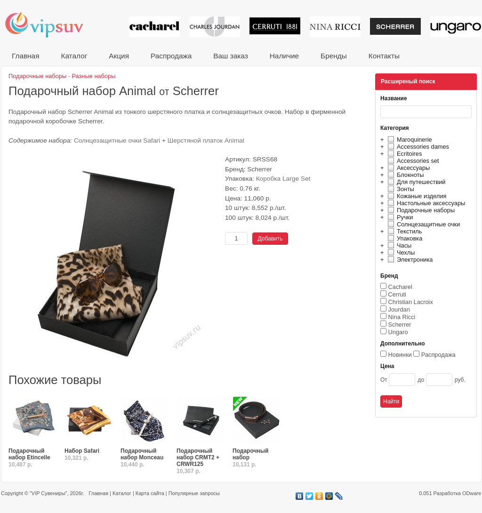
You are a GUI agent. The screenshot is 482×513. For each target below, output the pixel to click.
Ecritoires (403, 153)
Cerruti (397, 294)
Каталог (74, 56)
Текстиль (403, 231)
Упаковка (403, 238)
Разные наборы (94, 76)
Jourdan (399, 309)
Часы (398, 245)
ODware (471, 493)
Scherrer (399, 324)
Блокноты (404, 174)
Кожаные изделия (415, 196)
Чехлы (400, 252)
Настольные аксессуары (425, 203)
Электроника (409, 259)
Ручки (399, 217)
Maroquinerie (408, 139)
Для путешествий (415, 181)
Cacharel (400, 286)
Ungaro (398, 332)
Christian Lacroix (410, 301)
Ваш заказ (230, 56)
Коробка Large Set (283, 178)
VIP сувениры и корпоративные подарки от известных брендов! (50, 25)
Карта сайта (150, 493)
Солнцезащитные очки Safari (117, 140)
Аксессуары (407, 167)
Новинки (400, 354)
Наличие (284, 56)
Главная (25, 56)
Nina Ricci (402, 317)
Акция (119, 56)
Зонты (399, 188)
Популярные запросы (194, 493)
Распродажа (171, 56)
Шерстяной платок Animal (206, 140)
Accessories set (412, 160)
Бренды (334, 56)
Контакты (384, 56)
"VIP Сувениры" (48, 493)
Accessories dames (417, 146)
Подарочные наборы (420, 210)
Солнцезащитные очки (422, 224)
